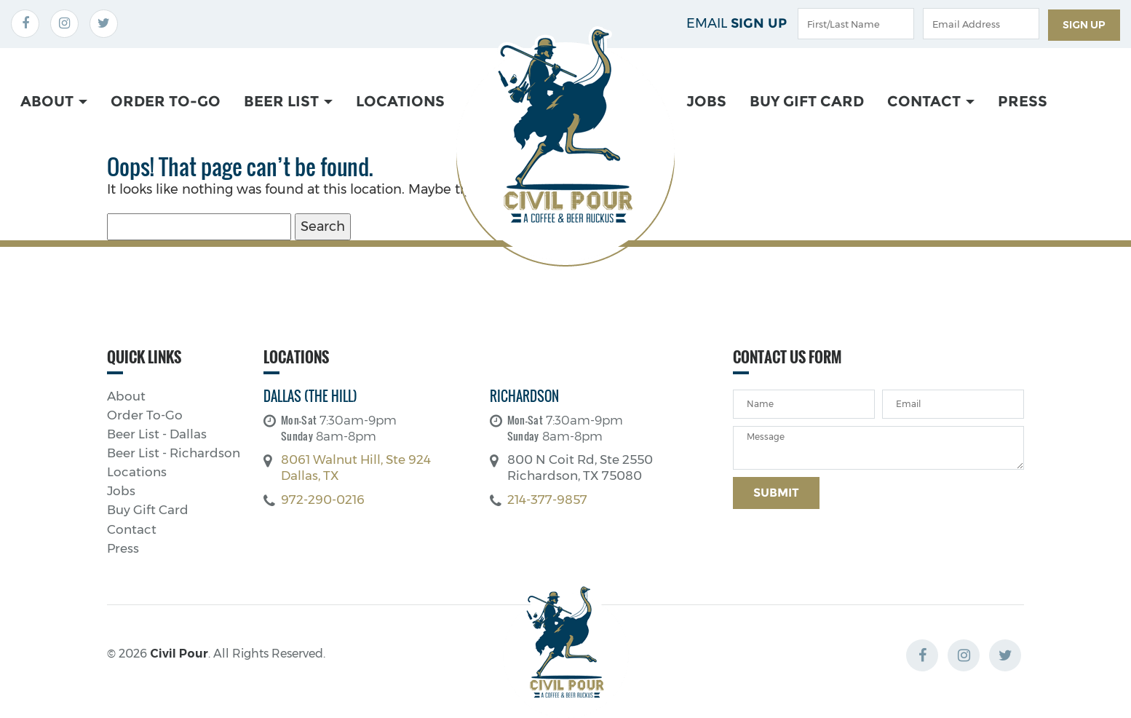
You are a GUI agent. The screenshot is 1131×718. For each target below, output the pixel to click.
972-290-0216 (323, 499)
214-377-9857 (547, 499)
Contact (931, 101)
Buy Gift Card (807, 101)
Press (1022, 101)
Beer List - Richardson (173, 453)
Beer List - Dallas (157, 434)
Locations (400, 101)
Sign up (1084, 24)
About (53, 101)
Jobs (706, 101)
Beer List (288, 101)
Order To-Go (166, 101)
